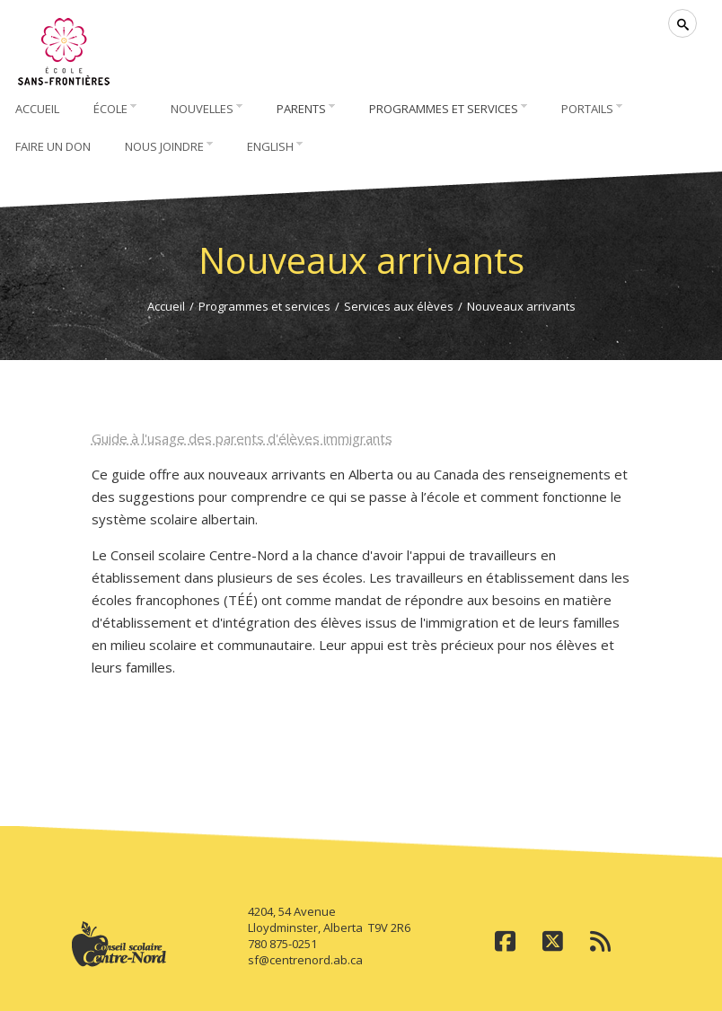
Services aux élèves (398, 306)
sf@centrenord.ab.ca (305, 960)
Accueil (166, 306)
